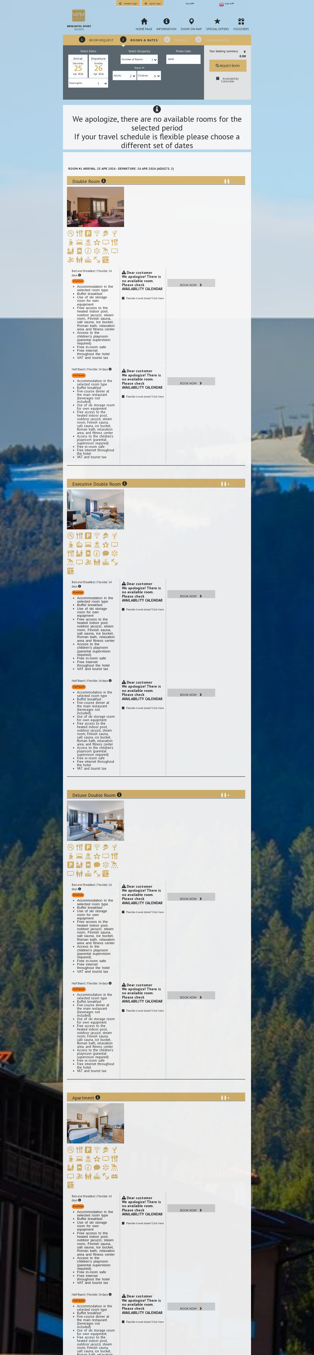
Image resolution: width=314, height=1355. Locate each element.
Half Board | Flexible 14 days (92, 369)
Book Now (191, 285)
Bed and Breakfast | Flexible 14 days (92, 273)
